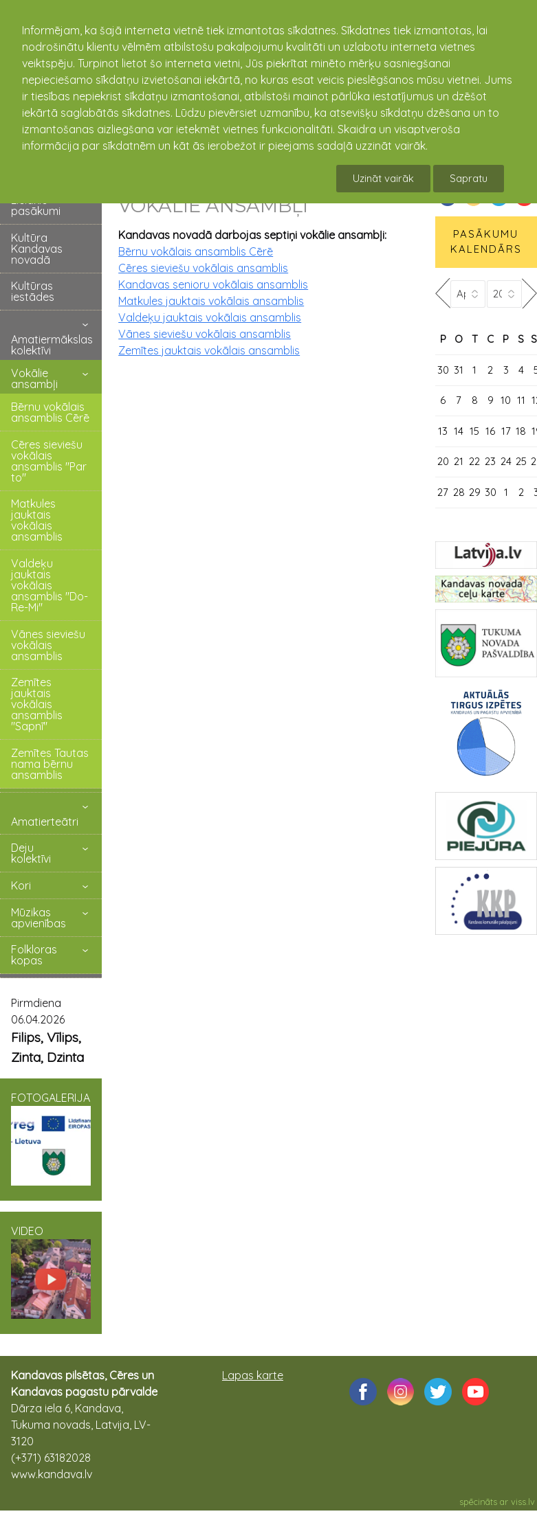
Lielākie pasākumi (36, 205)
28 (459, 492)
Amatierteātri (44, 821)
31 (458, 369)
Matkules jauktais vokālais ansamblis (37, 520)
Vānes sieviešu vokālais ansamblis (48, 645)
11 (521, 400)
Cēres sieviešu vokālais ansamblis (203, 268)
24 (506, 461)
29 (475, 492)
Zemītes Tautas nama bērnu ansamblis (50, 764)
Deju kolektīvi (31, 853)
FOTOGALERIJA (51, 1138)
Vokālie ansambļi (34, 378)
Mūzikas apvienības (38, 917)
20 (443, 461)
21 (458, 461)
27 (442, 492)
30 (443, 369)
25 (521, 461)
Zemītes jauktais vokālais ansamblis (209, 350)
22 (474, 461)
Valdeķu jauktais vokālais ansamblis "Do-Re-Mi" (49, 585)
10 (506, 400)
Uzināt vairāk (383, 178)
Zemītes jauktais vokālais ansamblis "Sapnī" (37, 704)
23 (490, 461)
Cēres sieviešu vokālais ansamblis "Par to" (49, 461)
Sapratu (468, 178)
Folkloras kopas (34, 954)
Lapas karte (252, 1375)
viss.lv (523, 1501)
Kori (21, 885)
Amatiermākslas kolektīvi (52, 344)
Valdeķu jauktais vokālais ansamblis (209, 317)
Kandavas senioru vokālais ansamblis (213, 284)
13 (443, 431)
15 (474, 431)
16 (490, 431)
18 (521, 431)
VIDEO (51, 1271)
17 (506, 431)
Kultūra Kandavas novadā (37, 249)
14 (458, 431)
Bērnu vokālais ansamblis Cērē (50, 412)
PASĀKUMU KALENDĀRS (486, 241)
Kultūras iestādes (32, 291)
